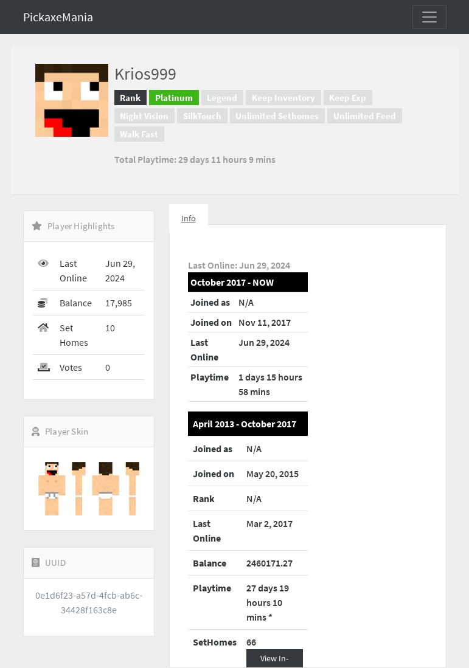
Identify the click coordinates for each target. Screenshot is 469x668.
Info (188, 218)
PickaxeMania (58, 16)
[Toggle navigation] (429, 17)
